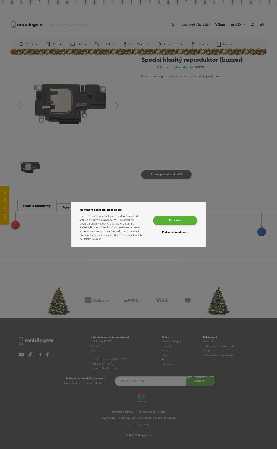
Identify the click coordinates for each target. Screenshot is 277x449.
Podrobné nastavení (175, 232)
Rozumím (175, 220)
